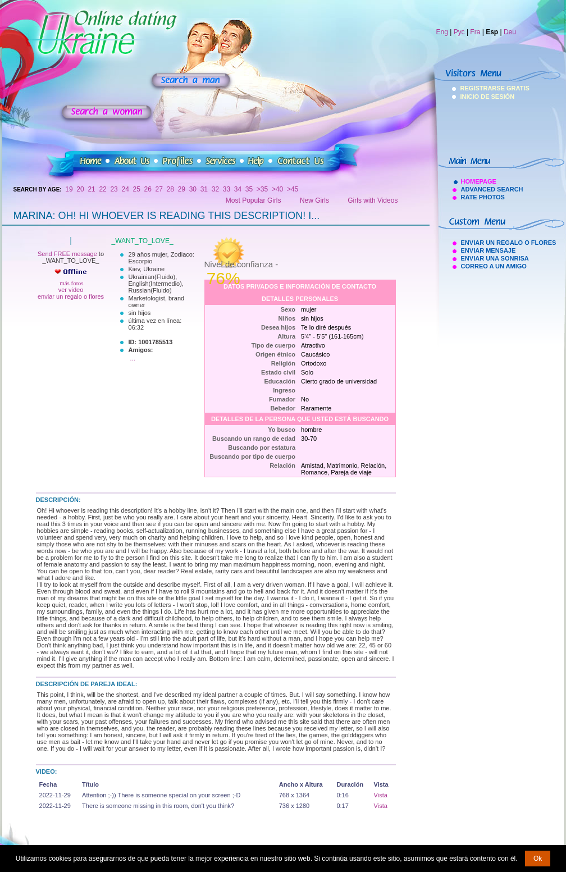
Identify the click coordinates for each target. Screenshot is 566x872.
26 (148, 189)
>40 (277, 189)
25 (136, 189)
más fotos (70, 283)
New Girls (314, 200)
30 (193, 189)
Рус (459, 32)
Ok (537, 858)
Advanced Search (492, 189)
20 (80, 189)
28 (170, 189)
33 (226, 189)
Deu (510, 32)
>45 (292, 189)
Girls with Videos (373, 200)
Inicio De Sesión (475, 96)
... (132, 358)
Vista (380, 795)
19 (68, 189)
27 (159, 189)
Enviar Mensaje (488, 250)
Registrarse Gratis (475, 88)
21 (91, 189)
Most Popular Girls (253, 200)
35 (249, 189)
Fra (475, 32)
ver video (71, 289)
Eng (442, 32)
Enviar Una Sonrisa (495, 258)
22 (102, 189)
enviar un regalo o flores (71, 296)
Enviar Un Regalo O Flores (508, 242)
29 (181, 189)
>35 (262, 189)
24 (125, 189)
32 (215, 189)
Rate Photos (483, 197)
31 (204, 189)
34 (237, 189)
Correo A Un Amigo (494, 266)
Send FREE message (67, 253)
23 (113, 189)
